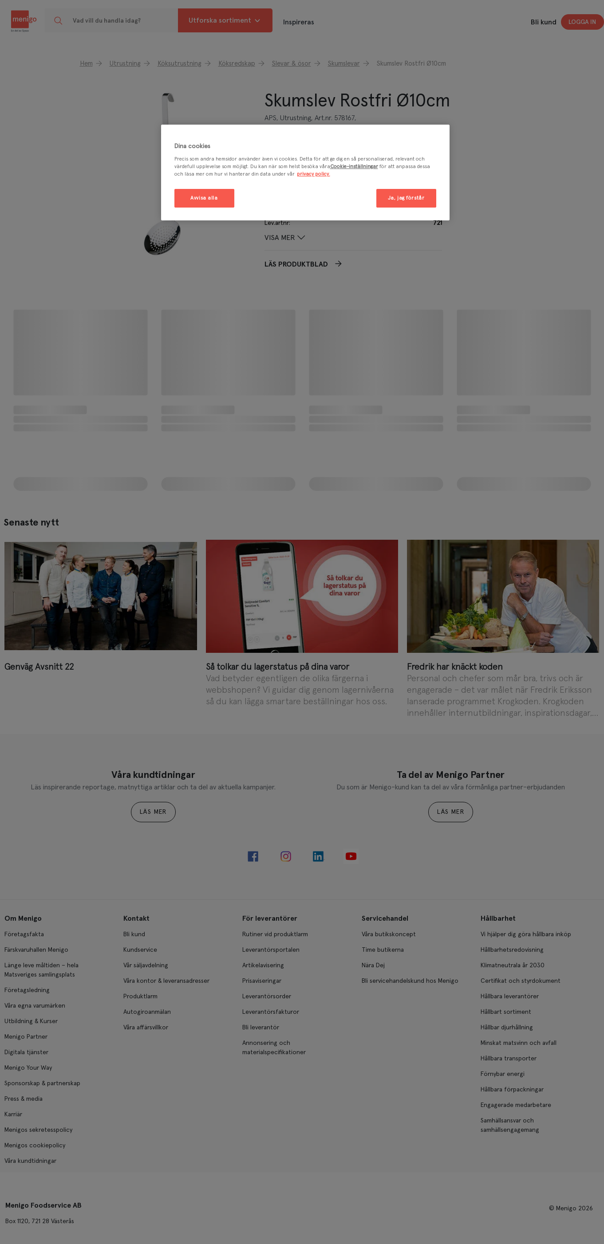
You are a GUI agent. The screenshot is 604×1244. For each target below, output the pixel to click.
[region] (305, 173)
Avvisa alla (203, 198)
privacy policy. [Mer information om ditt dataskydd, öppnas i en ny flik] (313, 174)
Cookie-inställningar (354, 166)
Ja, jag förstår (406, 198)
